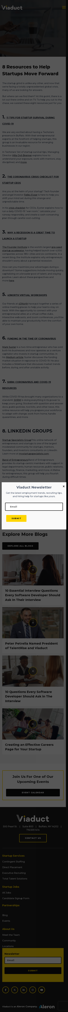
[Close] (63, 486)
